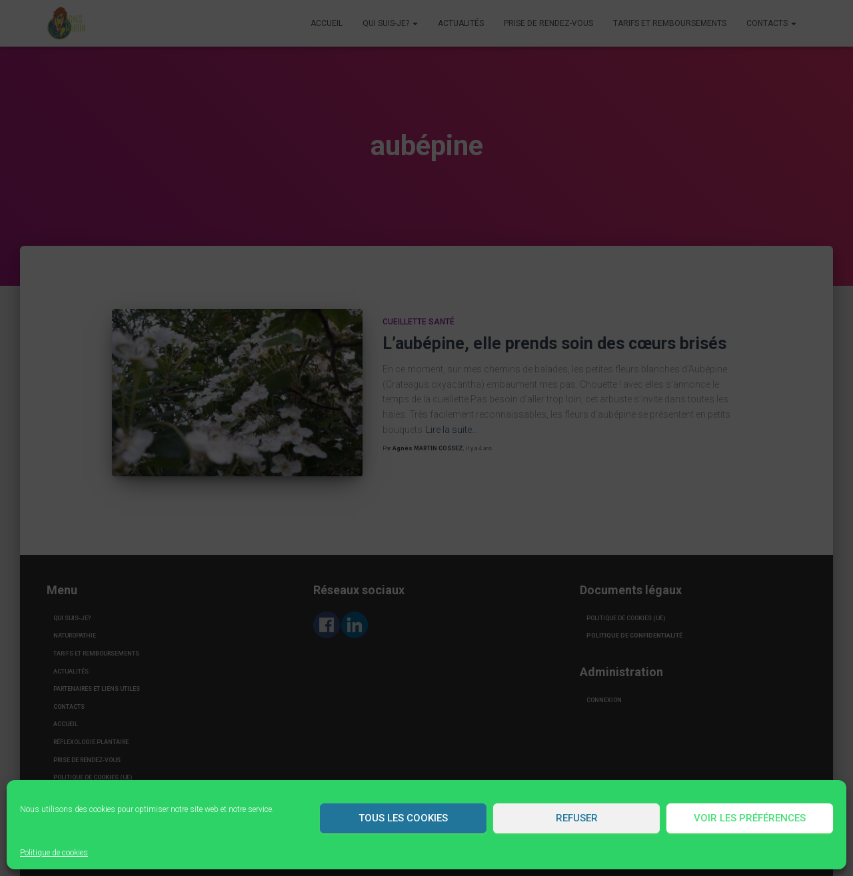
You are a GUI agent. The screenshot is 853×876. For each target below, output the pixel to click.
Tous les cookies (403, 818)
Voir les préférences (750, 818)
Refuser (577, 818)
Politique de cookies (54, 852)
